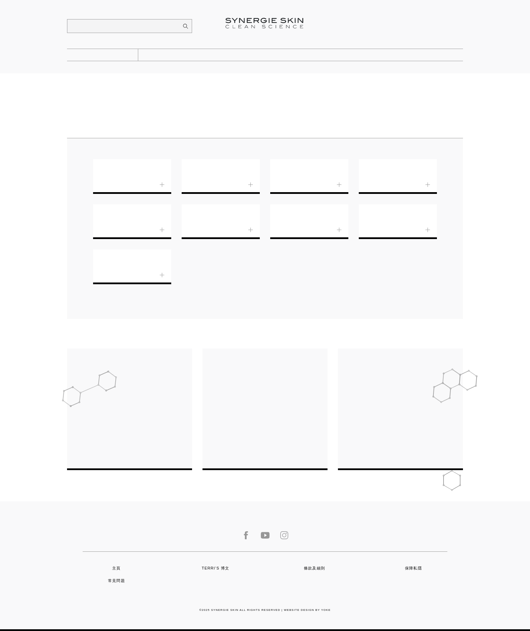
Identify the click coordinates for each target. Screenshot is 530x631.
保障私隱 (413, 568)
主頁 (116, 568)
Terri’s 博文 (215, 568)
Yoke (326, 610)
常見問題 (116, 581)
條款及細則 (314, 568)
